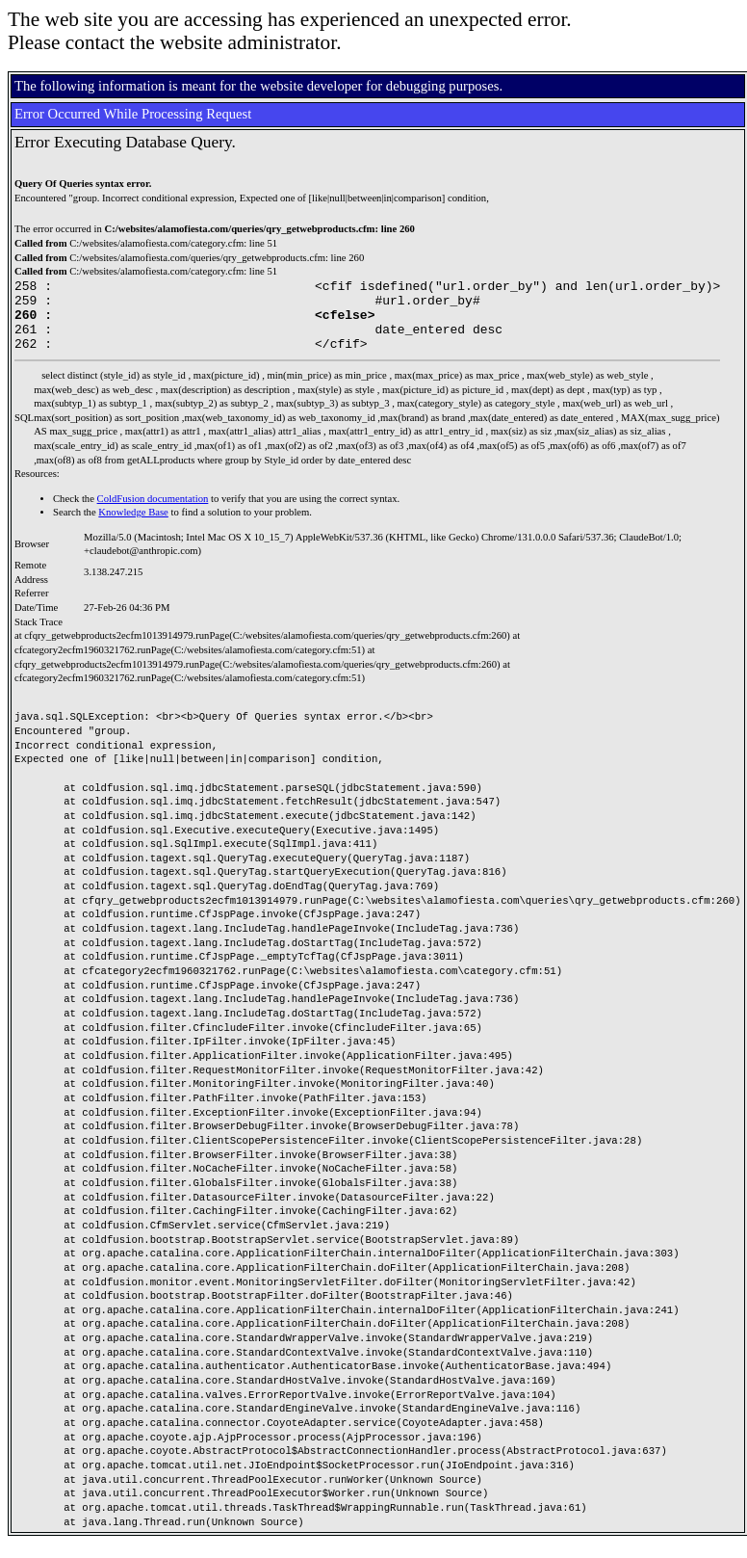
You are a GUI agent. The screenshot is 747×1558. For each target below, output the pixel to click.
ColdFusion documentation (153, 513)
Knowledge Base (133, 526)
